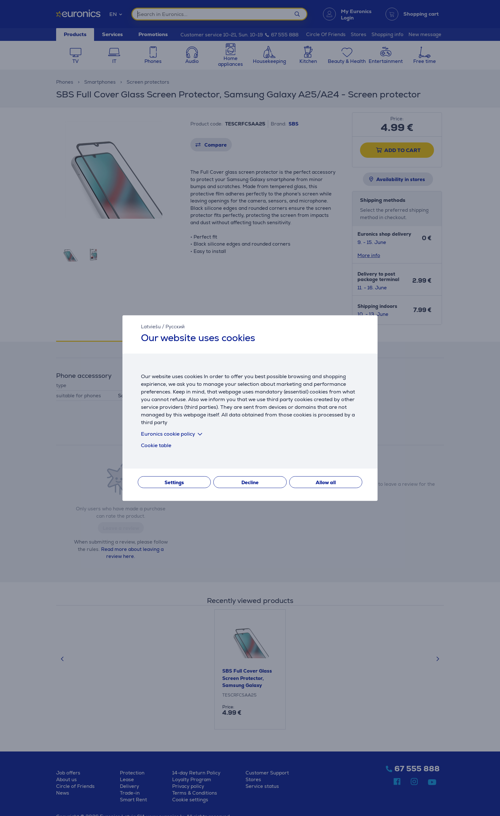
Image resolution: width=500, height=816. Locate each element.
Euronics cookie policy (173, 434)
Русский (175, 327)
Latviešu (151, 327)
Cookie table (156, 445)
